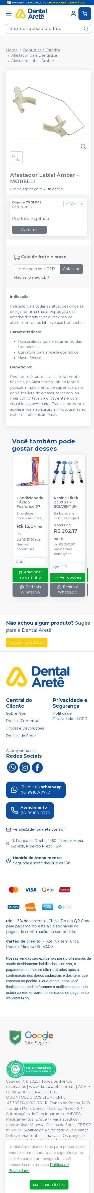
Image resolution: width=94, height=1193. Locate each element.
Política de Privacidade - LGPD (70, 716)
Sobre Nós (16, 713)
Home (12, 50)
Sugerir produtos (26, 642)
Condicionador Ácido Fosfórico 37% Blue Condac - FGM (30, 502)
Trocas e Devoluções (25, 728)
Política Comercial (22, 721)
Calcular (71, 269)
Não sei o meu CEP (31, 277)
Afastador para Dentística (34, 55)
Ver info (74, 203)
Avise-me (29, 229)
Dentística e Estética (41, 50)
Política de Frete (21, 736)
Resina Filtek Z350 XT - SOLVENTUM (66, 502)
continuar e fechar (49, 1184)
